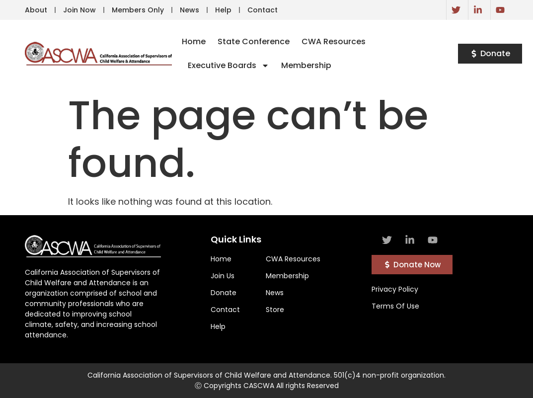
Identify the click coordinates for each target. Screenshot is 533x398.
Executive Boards (228, 66)
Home (194, 41)
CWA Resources (334, 41)
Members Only (138, 10)
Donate (223, 293)
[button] (490, 54)
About (36, 10)
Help (223, 10)
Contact (262, 10)
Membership (306, 65)
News (189, 10)
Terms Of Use (395, 306)
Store (275, 310)
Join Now (79, 10)
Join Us (222, 276)
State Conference (254, 41)
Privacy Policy (395, 289)
